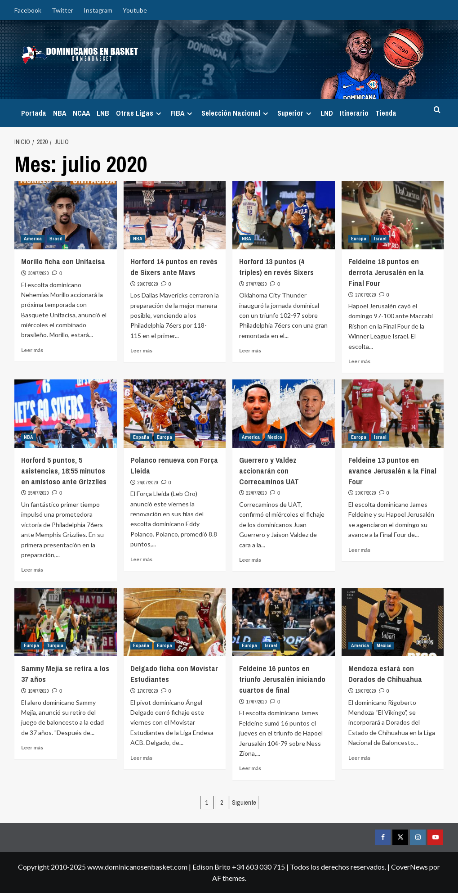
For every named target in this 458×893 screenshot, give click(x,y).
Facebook (27, 10)
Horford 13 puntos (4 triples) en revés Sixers (276, 266)
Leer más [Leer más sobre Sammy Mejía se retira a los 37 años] (32, 747)
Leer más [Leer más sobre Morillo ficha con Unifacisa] (32, 350)
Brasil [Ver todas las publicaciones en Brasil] (55, 238)
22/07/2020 (256, 493)
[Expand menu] (158, 113)
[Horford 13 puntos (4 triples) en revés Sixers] (283, 215)
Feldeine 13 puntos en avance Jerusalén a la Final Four (392, 471)
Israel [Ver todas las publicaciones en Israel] (380, 238)
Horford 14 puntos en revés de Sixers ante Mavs (174, 266)
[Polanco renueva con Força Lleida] (175, 413)
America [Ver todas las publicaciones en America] (33, 238)
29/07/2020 (148, 284)
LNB (103, 113)
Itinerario (354, 113)
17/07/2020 (148, 691)
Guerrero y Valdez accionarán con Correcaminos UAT (269, 471)
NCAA (81, 113)
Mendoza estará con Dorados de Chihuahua (385, 673)
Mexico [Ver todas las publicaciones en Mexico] (274, 437)
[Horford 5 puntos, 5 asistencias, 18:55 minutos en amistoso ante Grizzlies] (65, 413)
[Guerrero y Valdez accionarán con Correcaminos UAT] (283, 413)
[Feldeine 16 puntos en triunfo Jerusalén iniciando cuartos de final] (283, 622)
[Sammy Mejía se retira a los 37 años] (65, 622)
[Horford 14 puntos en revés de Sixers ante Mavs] (175, 215)
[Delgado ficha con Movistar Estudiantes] (175, 622)
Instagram (98, 10)
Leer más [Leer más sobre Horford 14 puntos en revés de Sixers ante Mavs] (141, 350)
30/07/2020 (38, 273)
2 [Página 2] (221, 802)
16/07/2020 (366, 691)
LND (326, 113)
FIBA (182, 113)
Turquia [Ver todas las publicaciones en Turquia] (55, 645)
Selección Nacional (236, 113)
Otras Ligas (140, 113)
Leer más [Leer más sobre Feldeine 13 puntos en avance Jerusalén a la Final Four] (359, 549)
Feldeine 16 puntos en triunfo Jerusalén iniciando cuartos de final (282, 679)
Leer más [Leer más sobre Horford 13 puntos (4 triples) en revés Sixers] (250, 350)
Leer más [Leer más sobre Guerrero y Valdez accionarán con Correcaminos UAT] (250, 559)
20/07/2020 (366, 493)
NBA (59, 113)
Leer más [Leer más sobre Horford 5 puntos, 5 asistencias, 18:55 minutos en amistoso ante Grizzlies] (32, 569)
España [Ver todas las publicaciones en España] (141, 437)
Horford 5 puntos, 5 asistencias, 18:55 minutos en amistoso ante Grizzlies (64, 471)
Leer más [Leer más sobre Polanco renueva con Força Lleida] (141, 559)
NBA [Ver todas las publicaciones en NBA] (137, 238)
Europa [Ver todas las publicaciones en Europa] (358, 238)
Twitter (62, 10)
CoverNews (409, 866)
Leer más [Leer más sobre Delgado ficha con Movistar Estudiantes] (141, 757)
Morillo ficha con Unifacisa (63, 261)
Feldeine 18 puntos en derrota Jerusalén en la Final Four (386, 272)
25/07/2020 (38, 493)
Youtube (135, 10)
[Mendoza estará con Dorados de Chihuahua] (393, 622)
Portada (33, 113)
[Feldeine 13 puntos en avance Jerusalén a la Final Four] (393, 413)
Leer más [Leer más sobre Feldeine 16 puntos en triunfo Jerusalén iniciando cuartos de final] (250, 768)
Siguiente (244, 802)
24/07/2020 (148, 482)
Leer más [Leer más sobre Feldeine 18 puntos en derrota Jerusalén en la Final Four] (359, 361)
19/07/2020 (38, 691)
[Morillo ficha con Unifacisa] (65, 215)
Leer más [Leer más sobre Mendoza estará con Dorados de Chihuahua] (359, 757)
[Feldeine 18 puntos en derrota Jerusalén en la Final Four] (393, 215)
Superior (295, 113)
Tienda (385, 113)
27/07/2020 (256, 284)
